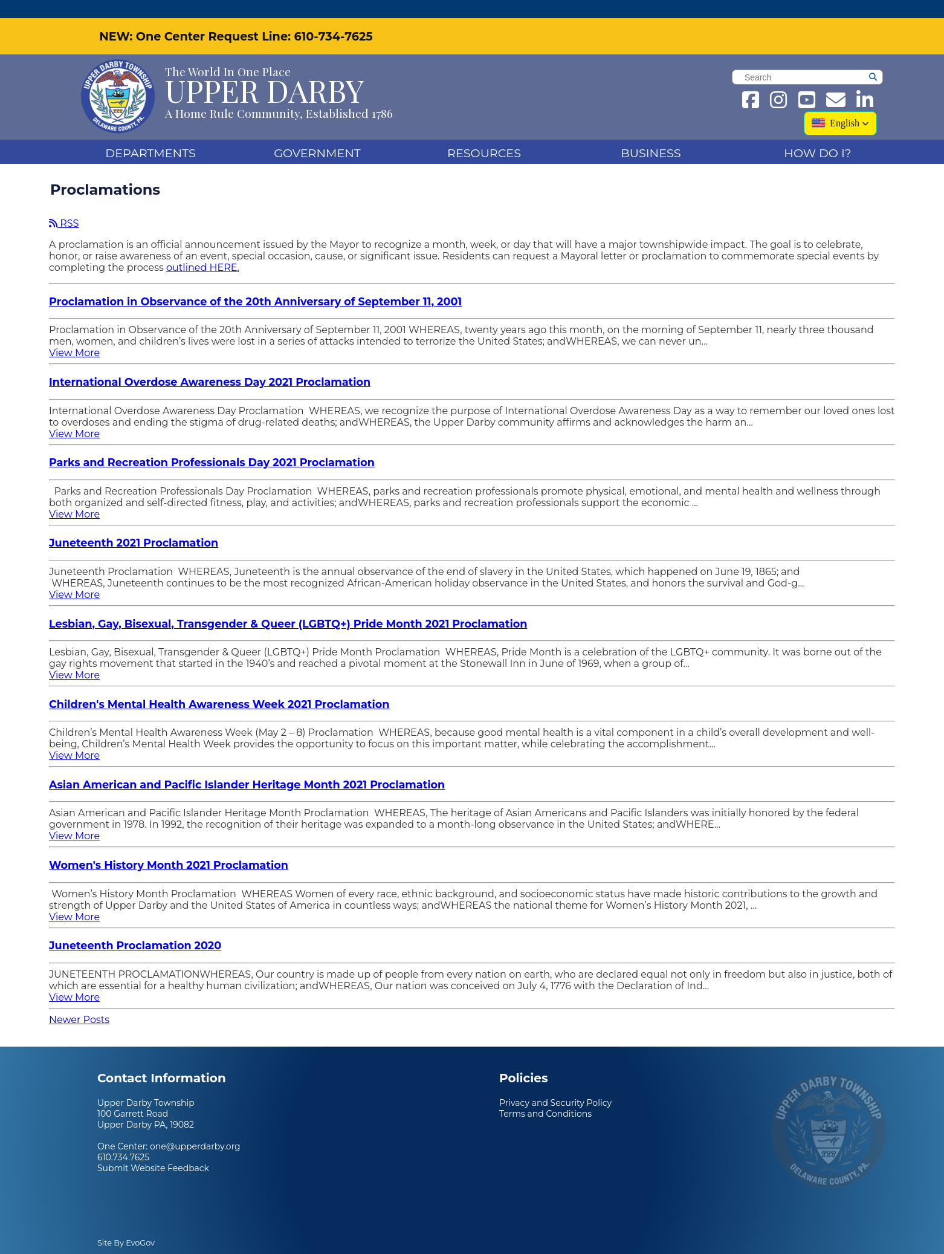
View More (74, 334)
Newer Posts (79, 1001)
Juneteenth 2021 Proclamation (133, 524)
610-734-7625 (333, 18)
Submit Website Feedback (153, 1150)
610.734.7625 (123, 1139)
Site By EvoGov (126, 1224)
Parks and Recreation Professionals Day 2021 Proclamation (212, 444)
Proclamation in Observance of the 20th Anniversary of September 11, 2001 (255, 283)
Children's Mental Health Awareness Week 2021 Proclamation (219, 686)
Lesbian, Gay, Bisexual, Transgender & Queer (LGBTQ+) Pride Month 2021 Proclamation (288, 605)
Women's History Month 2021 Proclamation (168, 846)
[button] (840, 105)
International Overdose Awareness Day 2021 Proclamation (209, 363)
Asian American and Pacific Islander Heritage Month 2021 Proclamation (247, 766)
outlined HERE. (202, 249)
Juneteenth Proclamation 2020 (135, 927)
